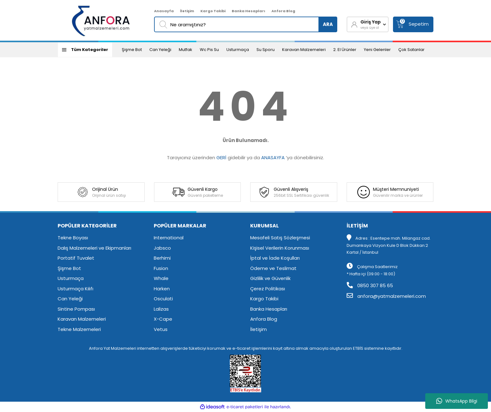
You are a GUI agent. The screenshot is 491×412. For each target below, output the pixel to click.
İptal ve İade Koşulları (275, 258)
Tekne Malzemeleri (79, 329)
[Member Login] (367, 24)
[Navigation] (85, 49)
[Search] (245, 24)
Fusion (161, 268)
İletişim (187, 10)
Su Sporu (265, 50)
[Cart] (413, 24)
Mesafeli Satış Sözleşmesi (280, 237)
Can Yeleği (160, 50)
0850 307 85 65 (370, 285)
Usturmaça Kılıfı (75, 288)
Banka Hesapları (248, 10)
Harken (162, 288)
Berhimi (162, 258)
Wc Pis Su (209, 50)
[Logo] (101, 20)
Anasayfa (164, 10)
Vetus (161, 329)
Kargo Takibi (212, 10)
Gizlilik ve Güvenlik (270, 278)
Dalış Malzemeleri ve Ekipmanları (94, 248)
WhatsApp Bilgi (456, 401)
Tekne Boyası (73, 237)
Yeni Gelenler (377, 50)
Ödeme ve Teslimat (273, 268)
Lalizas (161, 309)
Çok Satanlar (411, 50)
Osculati (163, 298)
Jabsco (162, 248)
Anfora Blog (283, 10)
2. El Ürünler (344, 50)
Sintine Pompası (76, 309)
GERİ (221, 157)
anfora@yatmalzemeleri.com (386, 296)
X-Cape (163, 319)
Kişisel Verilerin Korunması (279, 248)
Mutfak (185, 50)
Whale (161, 278)
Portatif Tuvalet (76, 258)
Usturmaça (237, 50)
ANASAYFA (273, 157)
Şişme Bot (132, 50)
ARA (328, 24)
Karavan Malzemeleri (304, 50)
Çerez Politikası (267, 288)
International (168, 237)
